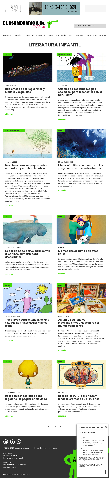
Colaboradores (9, 467)
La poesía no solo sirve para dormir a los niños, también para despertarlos (27, 254)
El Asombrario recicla (14, 131)
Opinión (18, 35)
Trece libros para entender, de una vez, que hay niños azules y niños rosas (27, 322)
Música (50, 35)
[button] (30, 24)
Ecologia (7, 35)
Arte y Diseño (61, 35)
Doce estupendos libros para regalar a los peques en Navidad (26, 397)
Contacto (7, 462)
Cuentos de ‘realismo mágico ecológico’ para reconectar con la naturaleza (80, 92)
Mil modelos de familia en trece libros (78, 252)
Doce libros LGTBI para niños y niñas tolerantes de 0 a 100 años (78, 397)
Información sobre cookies (14, 458)
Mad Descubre (91, 35)
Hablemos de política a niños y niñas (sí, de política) (25, 90)
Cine (70, 35)
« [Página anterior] (48, 427)
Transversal (79, 35)
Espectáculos (37, 35)
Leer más (9, 114)
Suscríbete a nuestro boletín (91, 428)
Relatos (102, 35)
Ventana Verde (64, 54)
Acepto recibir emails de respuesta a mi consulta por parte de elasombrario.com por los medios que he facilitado (94, 442)
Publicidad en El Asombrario (14, 464)
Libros (27, 35)
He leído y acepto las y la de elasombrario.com (94, 452)
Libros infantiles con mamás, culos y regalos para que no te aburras (80, 166)
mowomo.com (25, 474)
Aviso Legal (7, 453)
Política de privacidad (12, 455)
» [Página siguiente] (60, 427)
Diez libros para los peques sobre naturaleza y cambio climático (26, 166)
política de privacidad (96, 452)
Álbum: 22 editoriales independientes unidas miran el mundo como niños (78, 322)
